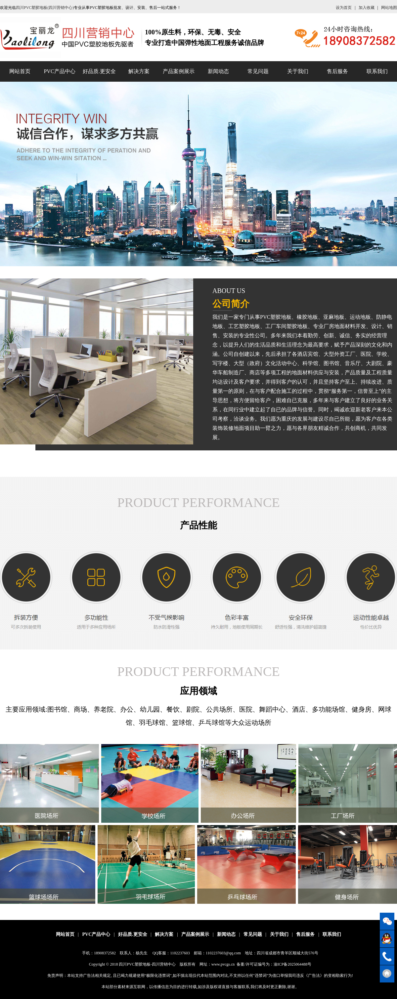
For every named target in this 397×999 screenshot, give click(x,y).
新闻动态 (218, 71)
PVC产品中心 (59, 71)
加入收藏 (367, 7)
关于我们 (297, 71)
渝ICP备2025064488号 (293, 964)
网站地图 (389, 7)
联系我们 (377, 71)
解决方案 (139, 71)
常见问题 (258, 71)
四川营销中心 (164, 964)
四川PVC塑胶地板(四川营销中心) (45, 7)
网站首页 (19, 71)
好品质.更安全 (99, 71)
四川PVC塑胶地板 (134, 964)
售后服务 (337, 71)
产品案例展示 (179, 71)
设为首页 (344, 7)
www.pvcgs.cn (223, 964)
